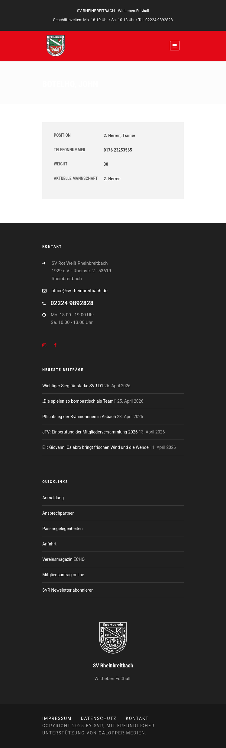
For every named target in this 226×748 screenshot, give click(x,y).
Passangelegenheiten (62, 528)
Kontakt (137, 718)
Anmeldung (53, 497)
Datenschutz (99, 718)
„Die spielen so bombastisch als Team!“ (79, 401)
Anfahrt (49, 544)
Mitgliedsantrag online (63, 574)
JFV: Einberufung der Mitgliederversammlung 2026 (90, 432)
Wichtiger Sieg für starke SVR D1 (72, 385)
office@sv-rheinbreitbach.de (79, 290)
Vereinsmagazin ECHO (63, 559)
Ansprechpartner (58, 513)
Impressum (57, 718)
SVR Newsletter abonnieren (68, 590)
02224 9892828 (159, 20)
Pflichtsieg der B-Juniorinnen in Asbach (79, 416)
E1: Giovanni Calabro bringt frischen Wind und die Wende (95, 447)
